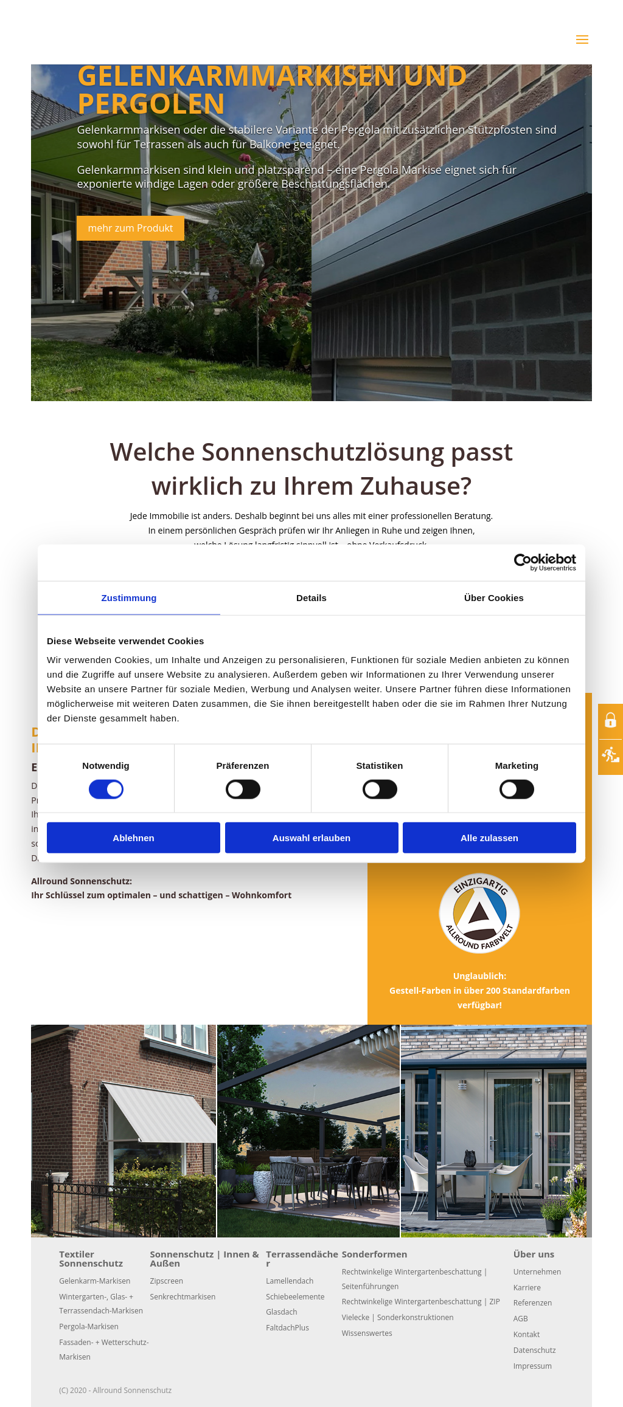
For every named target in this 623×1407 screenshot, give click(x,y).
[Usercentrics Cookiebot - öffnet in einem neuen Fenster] (523, 562)
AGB (520, 1318)
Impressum (532, 1366)
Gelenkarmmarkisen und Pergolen (272, 89)
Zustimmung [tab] (129, 597)
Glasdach (281, 1312)
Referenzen (532, 1303)
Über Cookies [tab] (494, 597)
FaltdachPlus (287, 1328)
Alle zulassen (489, 838)
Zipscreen (166, 1281)
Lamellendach (289, 1281)
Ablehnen (133, 838)
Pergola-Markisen (89, 1326)
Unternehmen (537, 1272)
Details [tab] (311, 597)
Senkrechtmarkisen (183, 1297)
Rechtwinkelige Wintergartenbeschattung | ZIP (421, 1301)
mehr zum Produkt (130, 228)
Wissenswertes (367, 1333)
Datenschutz (534, 1350)
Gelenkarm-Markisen (94, 1281)
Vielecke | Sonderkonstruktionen (398, 1317)
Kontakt (526, 1334)
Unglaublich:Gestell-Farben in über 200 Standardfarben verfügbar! (479, 990)
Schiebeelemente (295, 1297)
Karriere (527, 1287)
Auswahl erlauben (311, 838)
